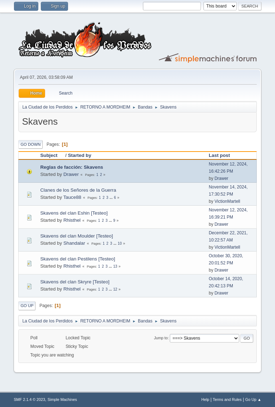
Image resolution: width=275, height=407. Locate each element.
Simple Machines (62, 399)
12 (115, 289)
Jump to (161, 338)
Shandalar (74, 243)
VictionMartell (227, 201)
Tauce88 (72, 197)
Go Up (26, 305)
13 (115, 266)
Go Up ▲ (253, 399)
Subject (52, 155)
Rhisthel (72, 220)
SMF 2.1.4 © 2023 (29, 399)
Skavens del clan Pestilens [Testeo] (77, 259)
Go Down (30, 144)
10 (120, 243)
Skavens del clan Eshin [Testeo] (73, 213)
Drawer (71, 174)
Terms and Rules (227, 399)
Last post (219, 155)
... (112, 198)
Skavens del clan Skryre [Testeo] (74, 281)
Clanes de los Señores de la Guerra (78, 190)
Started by (79, 155)
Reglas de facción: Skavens (71, 167)
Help (205, 399)
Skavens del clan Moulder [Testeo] (76, 236)
